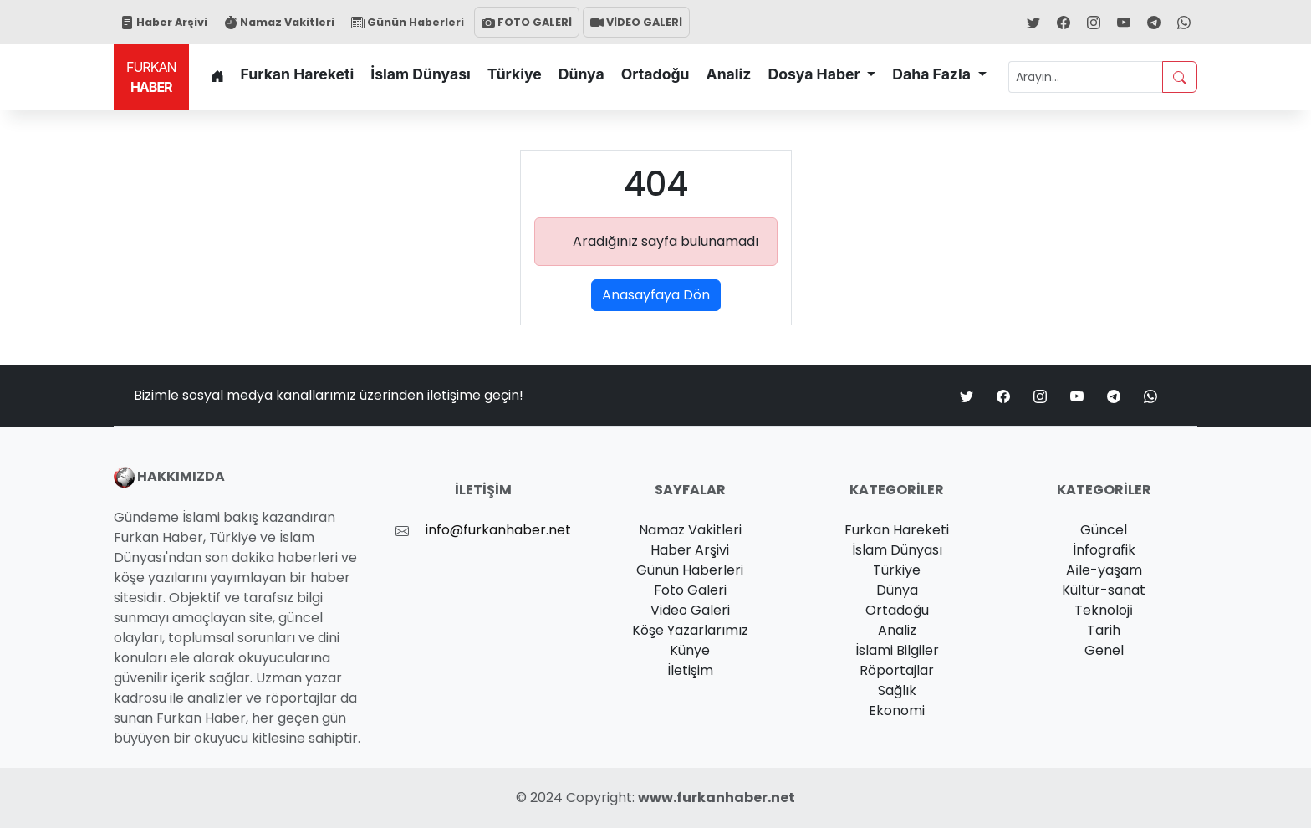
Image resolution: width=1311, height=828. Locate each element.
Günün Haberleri (407, 22)
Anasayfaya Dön (656, 294)
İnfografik (1104, 550)
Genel (1104, 650)
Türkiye (514, 74)
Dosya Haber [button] (815, 74)
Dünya (581, 74)
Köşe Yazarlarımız (690, 630)
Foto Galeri (690, 590)
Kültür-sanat (1103, 590)
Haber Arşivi (163, 22)
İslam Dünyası (420, 74)
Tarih (1103, 630)
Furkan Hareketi (298, 74)
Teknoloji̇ (1103, 610)
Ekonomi (897, 710)
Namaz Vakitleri (279, 22)
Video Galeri (690, 610)
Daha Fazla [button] (933, 74)
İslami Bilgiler (897, 650)
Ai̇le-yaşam (1104, 570)
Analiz (729, 74)
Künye (690, 650)
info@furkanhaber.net (498, 529)
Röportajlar (897, 670)
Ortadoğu (655, 74)
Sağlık (897, 690)
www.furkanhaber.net (716, 797)
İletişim (690, 670)
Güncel (1103, 529)
